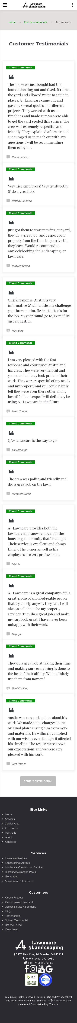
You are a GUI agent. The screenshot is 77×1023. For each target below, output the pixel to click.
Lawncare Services (16, 858)
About (8, 837)
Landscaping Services (17, 862)
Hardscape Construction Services (24, 867)
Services (10, 819)
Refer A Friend (13, 925)
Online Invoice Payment (19, 902)
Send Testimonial (38, 781)
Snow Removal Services (19, 881)
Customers (11, 828)
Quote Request (14, 897)
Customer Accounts (35, 22)
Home (12, 22)
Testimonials (12, 915)
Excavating (11, 876)
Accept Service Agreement (20, 906)
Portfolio (10, 832)
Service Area (12, 823)
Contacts (10, 841)
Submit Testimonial (16, 920)
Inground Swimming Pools (20, 872)
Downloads (12, 929)
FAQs (8, 911)
